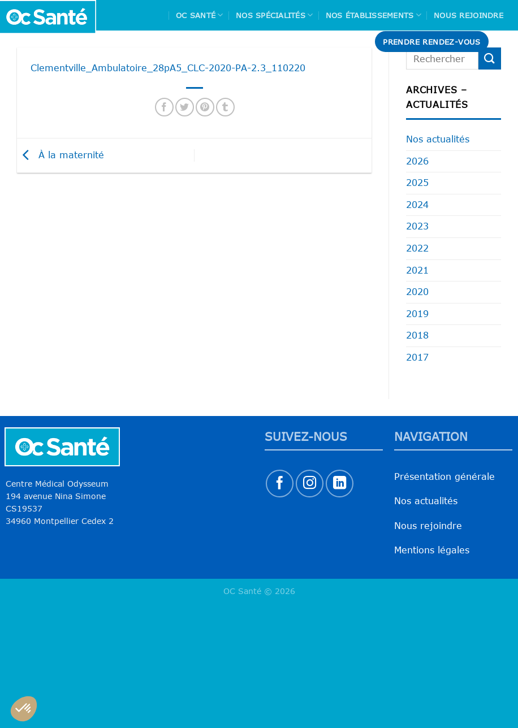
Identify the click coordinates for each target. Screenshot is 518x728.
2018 (417, 335)
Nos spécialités (274, 15)
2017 (417, 357)
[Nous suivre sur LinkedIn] (339, 483)
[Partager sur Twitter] (184, 107)
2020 (417, 292)
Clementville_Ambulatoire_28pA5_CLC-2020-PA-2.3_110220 (168, 68)
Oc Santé (199, 15)
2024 (417, 205)
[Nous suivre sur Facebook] (279, 483)
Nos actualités (437, 139)
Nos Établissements (373, 15)
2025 (417, 182)
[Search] (505, 42)
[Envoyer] (489, 58)
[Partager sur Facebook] (164, 107)
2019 (417, 314)
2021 (417, 270)
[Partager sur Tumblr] (225, 107)
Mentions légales (431, 550)
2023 (417, 226)
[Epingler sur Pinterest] (205, 107)
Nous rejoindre (468, 15)
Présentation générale (444, 476)
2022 (417, 248)
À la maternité (60, 154)
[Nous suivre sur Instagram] (309, 483)
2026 (417, 161)
